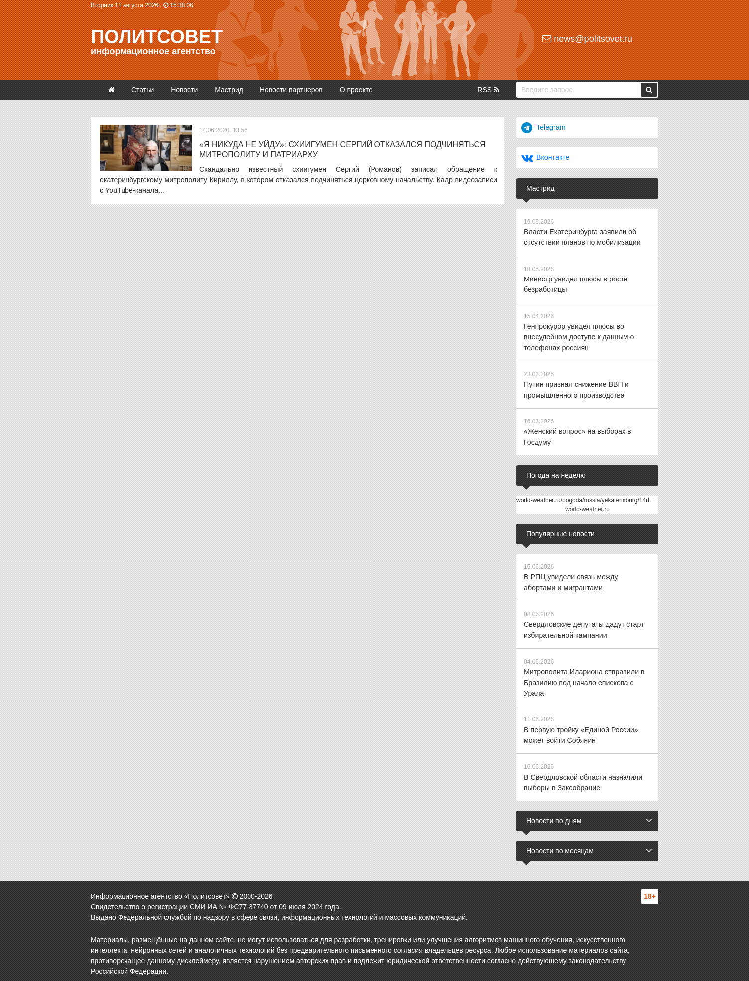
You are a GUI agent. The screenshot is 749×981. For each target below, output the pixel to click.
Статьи (142, 90)
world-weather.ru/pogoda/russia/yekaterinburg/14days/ (588, 497)
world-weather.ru (587, 506)
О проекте (356, 90)
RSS (488, 90)
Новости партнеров (291, 90)
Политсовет (157, 36)
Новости (184, 90)
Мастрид (229, 90)
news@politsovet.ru (587, 39)
